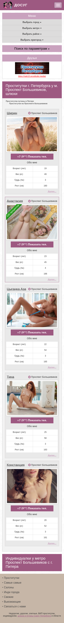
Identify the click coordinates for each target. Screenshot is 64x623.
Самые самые (12, 582)
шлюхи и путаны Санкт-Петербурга (34, 616)
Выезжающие (12, 601)
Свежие (8, 596)
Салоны (9, 587)
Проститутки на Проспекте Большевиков (28, 103)
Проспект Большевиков (44, 113)
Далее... (52, 191)
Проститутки (11, 577)
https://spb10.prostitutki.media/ (32, 76)
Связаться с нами (15, 606)
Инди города (11, 592)
